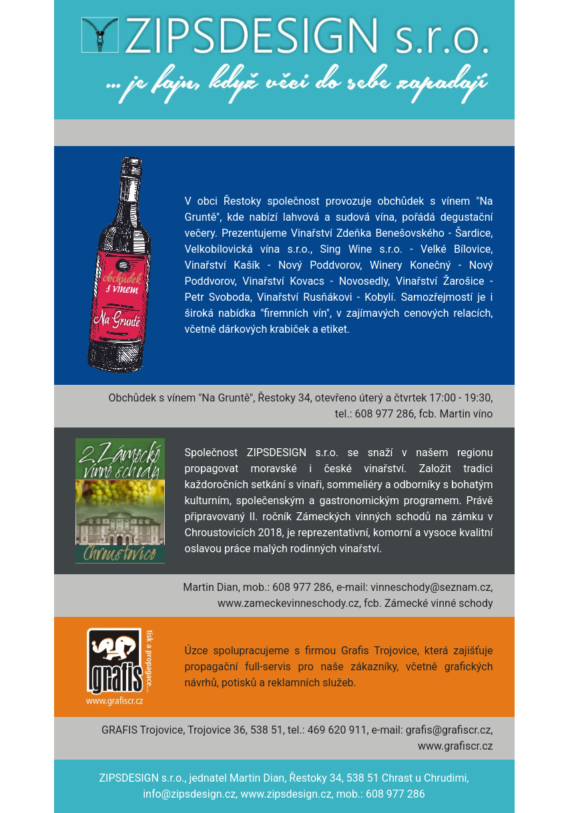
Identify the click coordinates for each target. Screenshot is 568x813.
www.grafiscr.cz (455, 746)
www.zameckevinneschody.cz (288, 603)
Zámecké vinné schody (438, 603)
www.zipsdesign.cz (285, 794)
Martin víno (466, 414)
